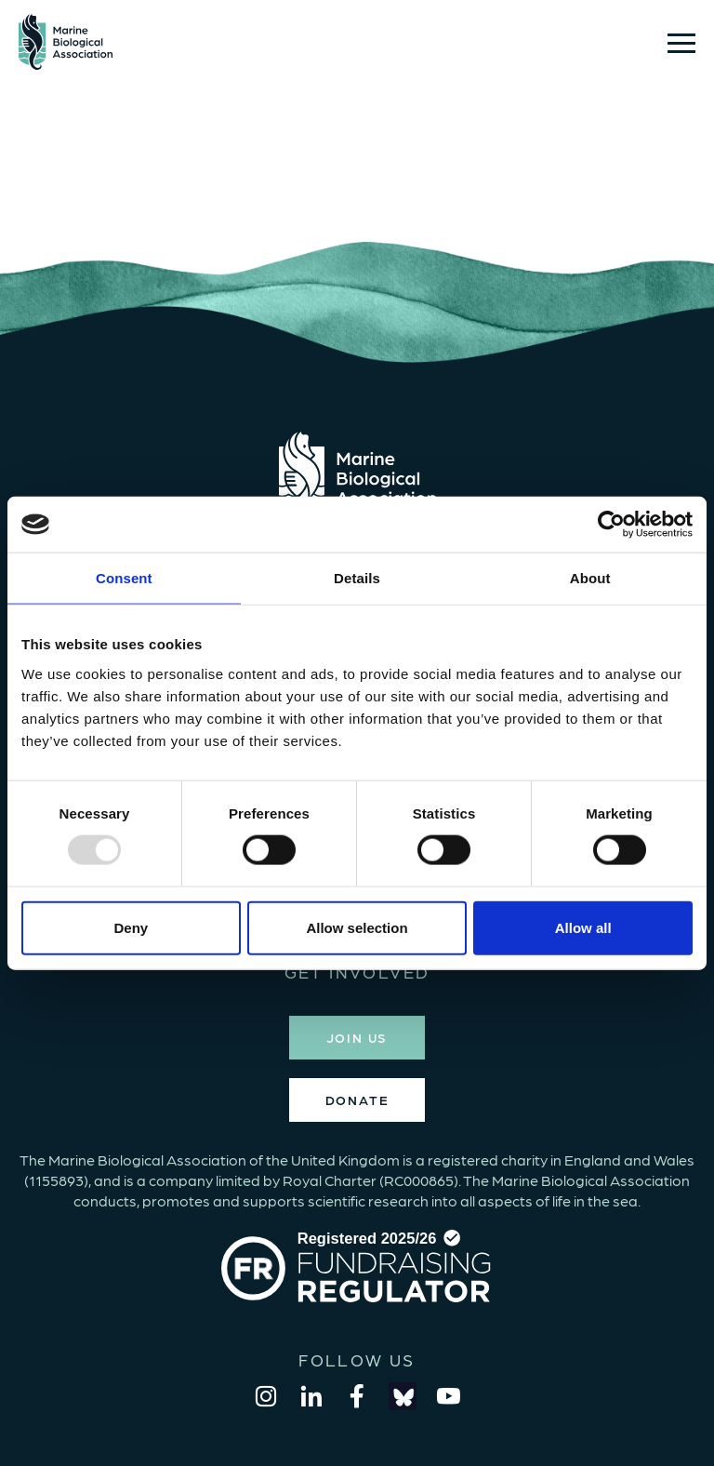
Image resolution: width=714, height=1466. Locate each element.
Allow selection (356, 927)
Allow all (583, 927)
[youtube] (448, 1396)
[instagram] (266, 1396)
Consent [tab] (124, 578)
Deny (130, 927)
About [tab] (590, 578)
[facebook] (357, 1396)
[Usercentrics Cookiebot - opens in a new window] (611, 525)
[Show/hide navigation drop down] (681, 43)
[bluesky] (402, 1396)
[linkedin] (311, 1396)
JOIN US (357, 1037)
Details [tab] (357, 578)
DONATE (357, 1099)
